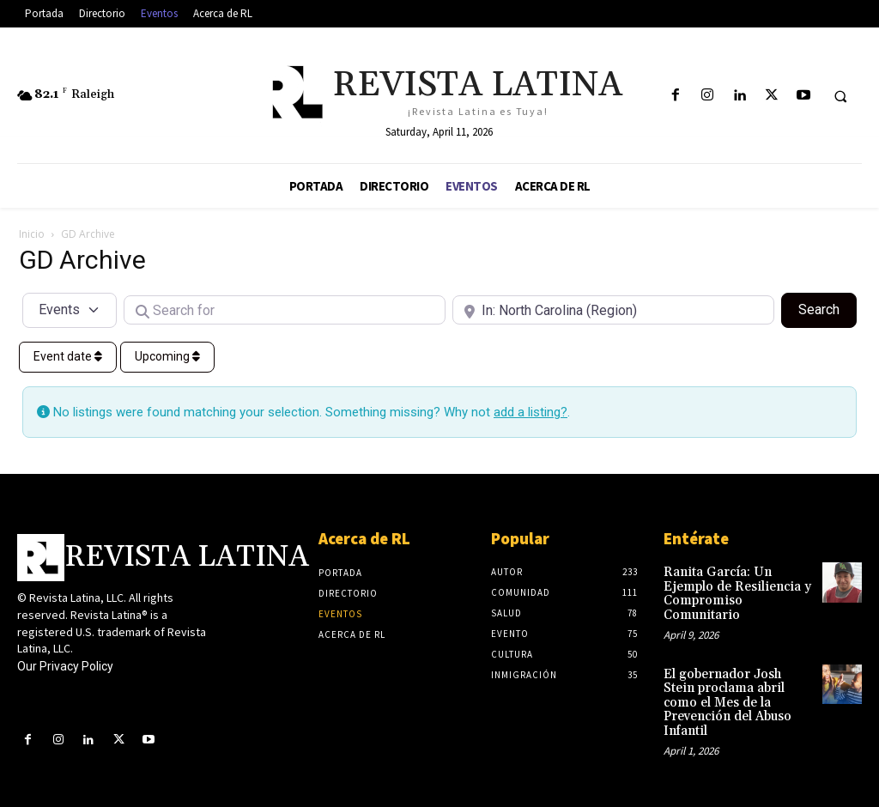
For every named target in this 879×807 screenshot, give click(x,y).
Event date (67, 356)
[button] (840, 96)
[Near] (613, 310)
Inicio (32, 234)
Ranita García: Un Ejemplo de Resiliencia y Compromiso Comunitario (738, 585)
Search (827, 308)
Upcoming (167, 356)
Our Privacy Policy (65, 666)
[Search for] (285, 310)
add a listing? (530, 412)
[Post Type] (69, 310)
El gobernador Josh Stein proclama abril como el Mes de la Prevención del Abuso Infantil (734, 677)
